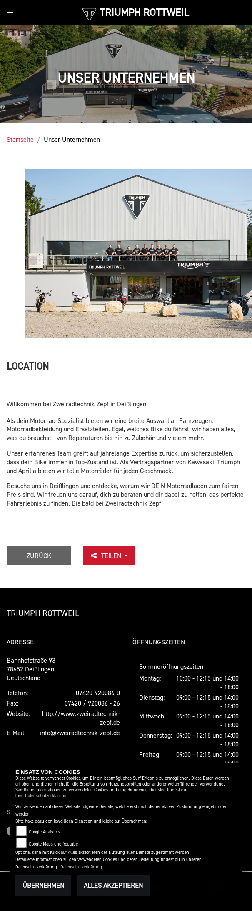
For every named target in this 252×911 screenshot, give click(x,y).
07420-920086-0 (98, 692)
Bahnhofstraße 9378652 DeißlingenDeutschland (31, 669)
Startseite (20, 139)
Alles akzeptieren (113, 885)
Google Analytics (44, 832)
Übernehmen (43, 885)
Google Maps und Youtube (53, 844)
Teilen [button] (106, 555)
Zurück (39, 555)
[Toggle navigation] (13, 12)
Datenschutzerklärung (46, 795)
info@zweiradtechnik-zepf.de (80, 732)
